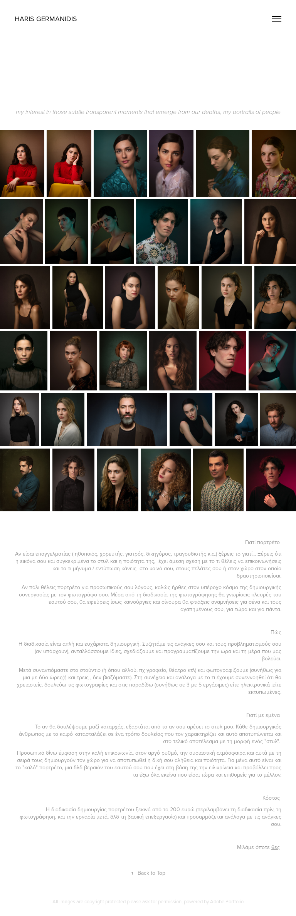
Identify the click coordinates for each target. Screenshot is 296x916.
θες (275, 847)
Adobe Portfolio (227, 901)
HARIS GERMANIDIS (46, 18)
